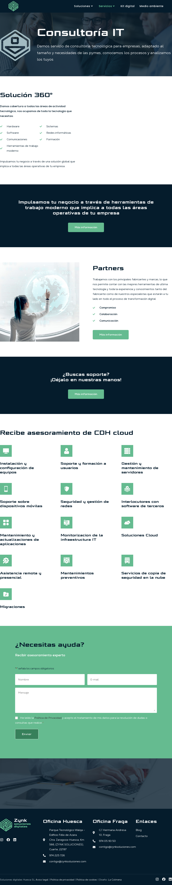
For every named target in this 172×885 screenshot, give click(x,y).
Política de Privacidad (47, 718)
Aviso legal (42, 878)
